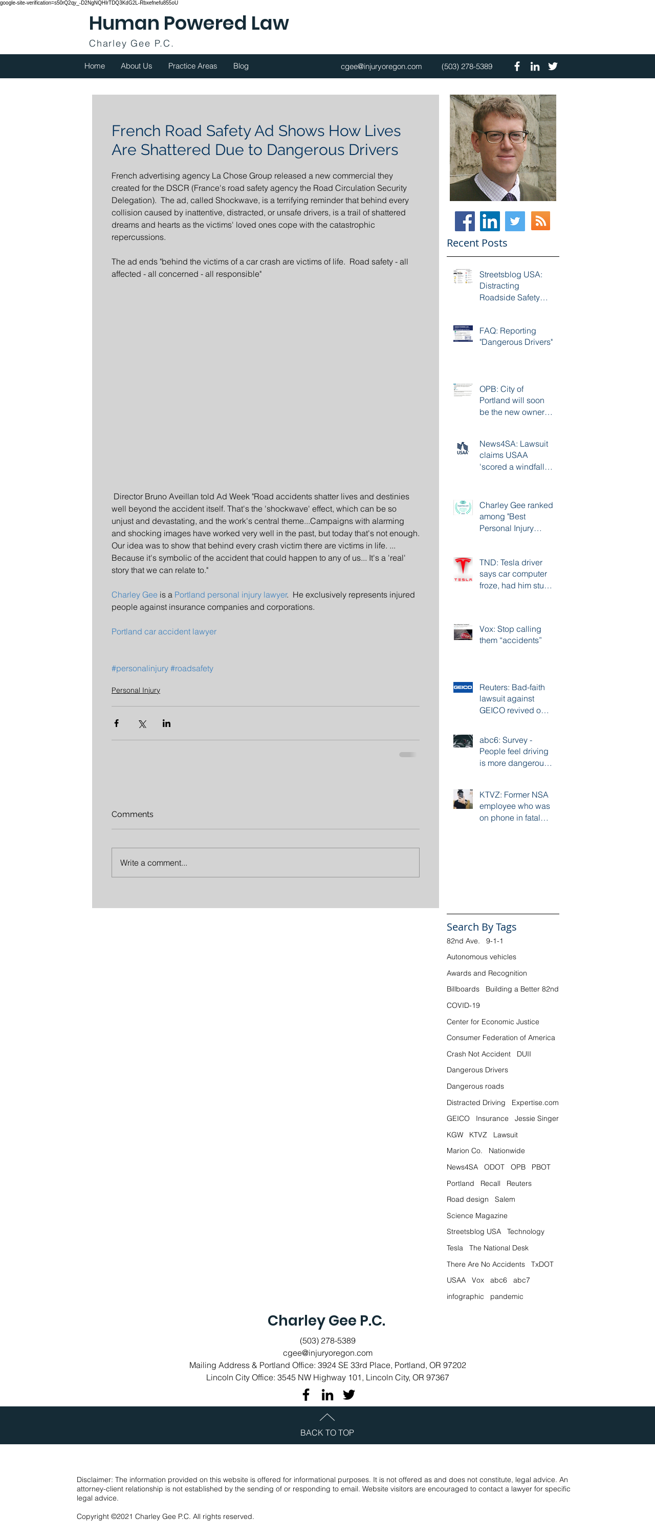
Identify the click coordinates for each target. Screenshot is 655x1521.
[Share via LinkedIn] (166, 723)
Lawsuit (505, 1134)
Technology (525, 1231)
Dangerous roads (475, 1086)
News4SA (462, 1167)
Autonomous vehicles (481, 956)
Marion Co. (465, 1150)
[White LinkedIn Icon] (535, 66)
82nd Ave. (463, 940)
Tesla (455, 1247)
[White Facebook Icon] (517, 66)
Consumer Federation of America (501, 1037)
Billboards (463, 989)
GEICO (458, 1118)
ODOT (494, 1167)
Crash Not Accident (479, 1054)
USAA (456, 1280)
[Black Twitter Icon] (349, 1394)
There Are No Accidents (486, 1264)
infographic (465, 1296)
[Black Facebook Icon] (306, 1394)
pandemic (506, 1296)
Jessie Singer (537, 1118)
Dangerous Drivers (477, 1069)
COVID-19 (463, 1005)
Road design (468, 1199)
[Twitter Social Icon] (515, 221)
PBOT (541, 1167)
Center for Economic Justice (493, 1021)
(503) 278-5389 (328, 1340)
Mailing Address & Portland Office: (253, 1365)
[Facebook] (465, 221)
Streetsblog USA (474, 1231)
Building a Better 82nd (522, 989)
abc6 (498, 1280)
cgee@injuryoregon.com (328, 1353)
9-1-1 (495, 940)
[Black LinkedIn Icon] (327, 1394)
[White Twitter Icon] (553, 66)
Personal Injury (136, 690)
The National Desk (499, 1247)
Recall (490, 1183)
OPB (518, 1167)
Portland (460, 1183)
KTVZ (478, 1134)
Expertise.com (535, 1102)
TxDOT (542, 1264)
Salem (505, 1199)
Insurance (492, 1118)
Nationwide (507, 1150)
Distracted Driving (476, 1102)
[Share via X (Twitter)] (141, 723)
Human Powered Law (189, 23)
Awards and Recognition (487, 973)
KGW (455, 1134)
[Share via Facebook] (116, 723)
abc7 (521, 1280)
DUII (524, 1054)
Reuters (519, 1183)
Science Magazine (477, 1215)
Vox (478, 1280)
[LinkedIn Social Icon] (490, 221)
